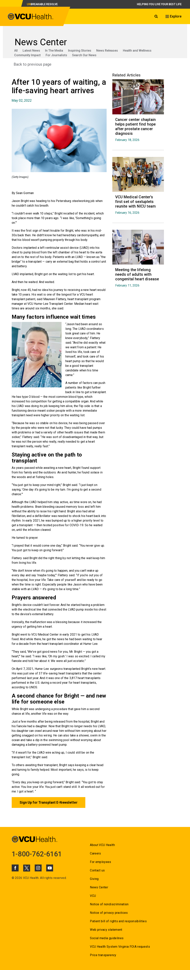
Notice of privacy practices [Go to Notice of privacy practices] (109, 913)
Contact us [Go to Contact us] (97, 870)
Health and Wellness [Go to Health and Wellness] (137, 50)
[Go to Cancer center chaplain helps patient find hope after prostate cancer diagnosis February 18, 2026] (138, 129)
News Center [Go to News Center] (99, 887)
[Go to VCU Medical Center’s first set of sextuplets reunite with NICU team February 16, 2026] (138, 204)
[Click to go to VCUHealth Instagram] (38, 867)
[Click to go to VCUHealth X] (26, 867)
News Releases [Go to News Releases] (107, 50)
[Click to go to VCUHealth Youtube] (49, 867)
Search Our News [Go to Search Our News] (84, 55)
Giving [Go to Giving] (94, 879)
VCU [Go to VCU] (93, 896)
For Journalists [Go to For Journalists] (56, 55)
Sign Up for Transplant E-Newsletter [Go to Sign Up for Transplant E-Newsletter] (48, 802)
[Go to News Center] (95, 42)
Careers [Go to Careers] (95, 853)
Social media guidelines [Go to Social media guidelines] (106, 938)
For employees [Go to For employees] (100, 862)
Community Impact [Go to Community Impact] (27, 55)
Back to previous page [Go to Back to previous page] (32, 64)
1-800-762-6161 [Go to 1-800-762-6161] (37, 854)
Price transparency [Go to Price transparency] (103, 955)
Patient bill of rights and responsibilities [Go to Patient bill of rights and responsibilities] (118, 921)
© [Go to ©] (13, 878)
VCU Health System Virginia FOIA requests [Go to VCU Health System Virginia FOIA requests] (120, 946)
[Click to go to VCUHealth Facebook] (15, 867)
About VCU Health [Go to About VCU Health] (102, 845)
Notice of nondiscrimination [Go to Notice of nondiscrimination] (109, 904)
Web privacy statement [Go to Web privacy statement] (106, 929)
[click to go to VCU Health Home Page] (30, 17)
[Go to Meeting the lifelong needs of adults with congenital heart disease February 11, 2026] (138, 277)
